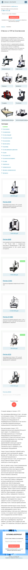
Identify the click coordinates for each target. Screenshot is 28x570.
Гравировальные (7, 167)
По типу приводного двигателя (10, 149)
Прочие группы (6, 143)
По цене (4, 152)
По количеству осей (7, 138)
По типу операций (7, 135)
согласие (18, 20)
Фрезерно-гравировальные (9, 170)
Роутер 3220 (7, 202)
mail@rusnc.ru (14, 6)
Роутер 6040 (7, 239)
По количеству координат (9, 158)
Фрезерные (5, 173)
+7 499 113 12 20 (5, 10)
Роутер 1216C (7, 281)
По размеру (5, 146)
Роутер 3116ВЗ (8, 317)
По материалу (6, 129)
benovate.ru (20, 557)
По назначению (6, 140)
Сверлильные (6, 164)
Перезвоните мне (14, 17)
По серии (5, 161)
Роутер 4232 (7, 354)
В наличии (5, 126)
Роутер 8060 (7, 392)
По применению (6, 132)
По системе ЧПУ (6, 155)
